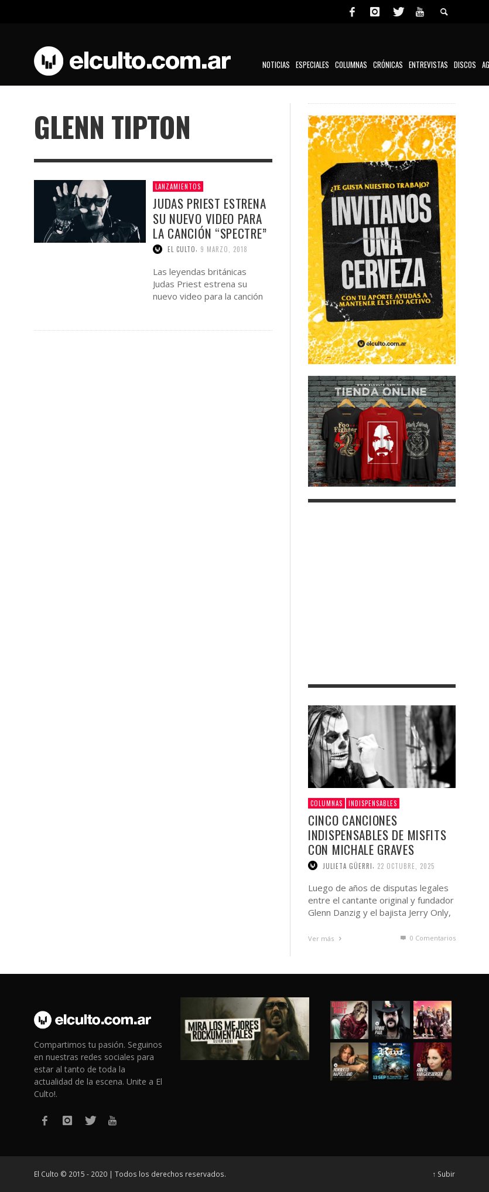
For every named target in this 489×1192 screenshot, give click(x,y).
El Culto (181, 249)
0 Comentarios (427, 937)
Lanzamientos (178, 186)
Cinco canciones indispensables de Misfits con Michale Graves (377, 834)
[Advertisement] (382, 593)
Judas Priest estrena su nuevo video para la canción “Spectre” (209, 218)
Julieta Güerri (347, 865)
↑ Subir (444, 1174)
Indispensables (372, 803)
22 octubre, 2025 (406, 865)
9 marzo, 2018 (224, 249)
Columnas (326, 803)
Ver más (326, 938)
